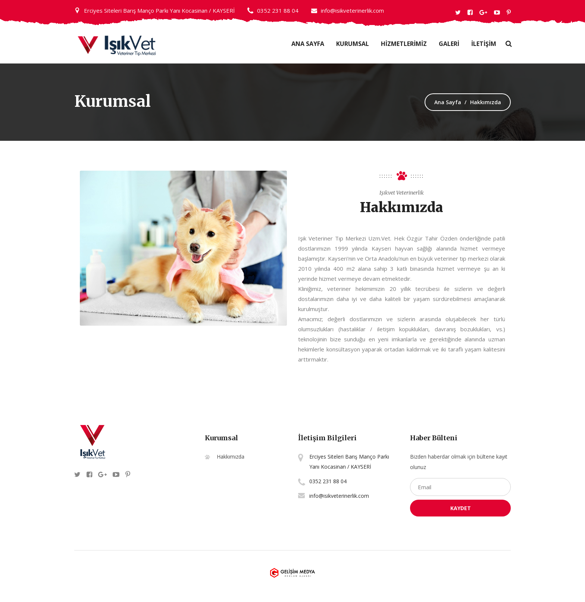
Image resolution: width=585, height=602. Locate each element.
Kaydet (460, 508)
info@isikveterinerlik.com (347, 10)
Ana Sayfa (307, 44)
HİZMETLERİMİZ (404, 44)
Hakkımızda (230, 456)
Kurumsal (352, 44)
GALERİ (449, 44)
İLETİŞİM (483, 44)
